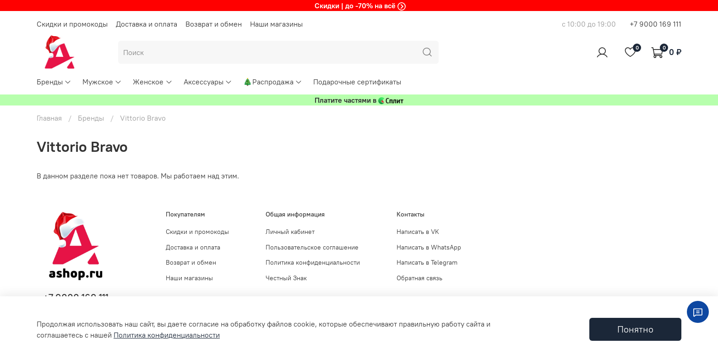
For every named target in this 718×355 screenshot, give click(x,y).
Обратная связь (419, 278)
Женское (152, 81)
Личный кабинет (290, 231)
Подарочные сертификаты (357, 81)
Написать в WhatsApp (429, 247)
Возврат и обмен (213, 23)
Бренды (54, 81)
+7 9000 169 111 (655, 23)
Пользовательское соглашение (312, 247)
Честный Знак (286, 278)
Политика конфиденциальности (313, 262)
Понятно (635, 329)
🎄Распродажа (272, 81)
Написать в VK (418, 231)
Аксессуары (208, 81)
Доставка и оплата (146, 23)
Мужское (102, 81)
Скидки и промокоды (72, 23)
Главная (49, 117)
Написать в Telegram (427, 262)
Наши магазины (276, 23)
